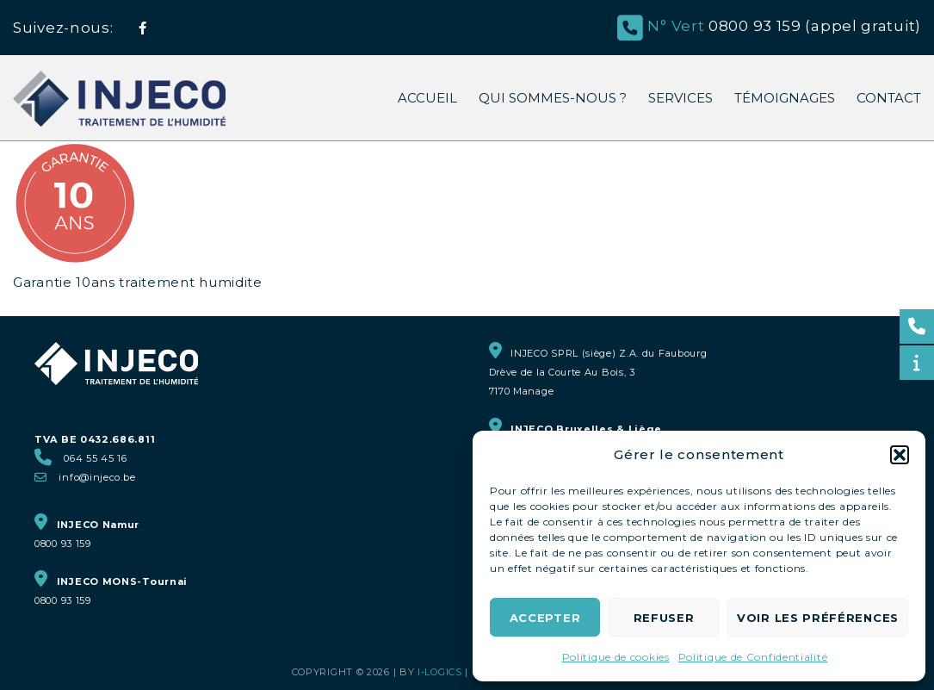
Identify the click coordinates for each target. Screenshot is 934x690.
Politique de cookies (616, 656)
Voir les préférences (818, 618)
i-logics (440, 672)
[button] (899, 454)
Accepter (545, 618)
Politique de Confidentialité (753, 656)
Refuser (664, 618)
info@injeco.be (97, 477)
